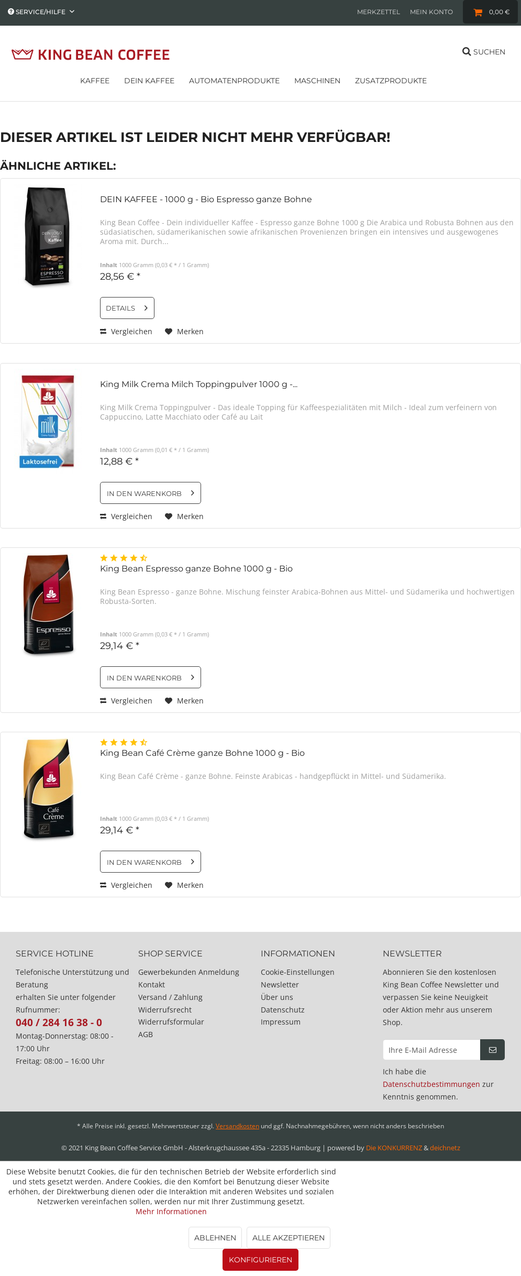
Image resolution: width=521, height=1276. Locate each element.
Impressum (281, 1022)
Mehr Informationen (171, 1211)
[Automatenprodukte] (234, 84)
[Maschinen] (317, 84)
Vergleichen (126, 331)
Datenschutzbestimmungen (431, 1084)
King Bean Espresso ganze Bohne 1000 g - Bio (196, 569)
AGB (145, 1034)
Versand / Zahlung (170, 997)
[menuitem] (378, 12)
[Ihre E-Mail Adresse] (432, 1049)
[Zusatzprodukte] (391, 84)
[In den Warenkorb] (150, 493)
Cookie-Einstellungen (298, 972)
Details (127, 306)
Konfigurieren (260, 1259)
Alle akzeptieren (288, 1237)
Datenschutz (283, 1010)
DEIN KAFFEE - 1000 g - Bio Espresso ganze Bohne (206, 199)
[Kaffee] (95, 84)
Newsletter (280, 984)
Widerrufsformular (171, 1022)
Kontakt (151, 984)
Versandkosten (237, 1125)
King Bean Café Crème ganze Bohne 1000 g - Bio (202, 753)
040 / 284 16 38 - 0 (59, 1022)
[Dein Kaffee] (149, 84)
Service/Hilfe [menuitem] (37, 12)
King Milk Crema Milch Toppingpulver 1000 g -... (198, 384)
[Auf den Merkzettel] (184, 331)
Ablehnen (215, 1237)
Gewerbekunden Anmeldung (188, 972)
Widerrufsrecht (165, 1010)
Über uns (277, 997)
